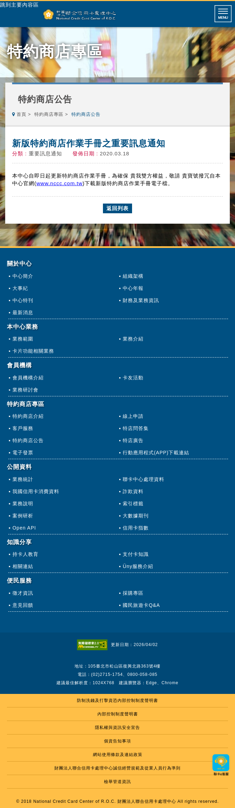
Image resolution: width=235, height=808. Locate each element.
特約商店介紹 (28, 416)
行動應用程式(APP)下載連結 (156, 452)
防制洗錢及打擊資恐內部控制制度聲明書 (117, 700)
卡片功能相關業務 (33, 351)
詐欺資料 (133, 491)
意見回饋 (22, 605)
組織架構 (133, 276)
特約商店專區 (48, 114)
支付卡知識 (136, 554)
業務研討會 (25, 390)
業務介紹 (133, 339)
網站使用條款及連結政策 (117, 754)
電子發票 (22, 452)
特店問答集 (136, 428)
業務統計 (22, 479)
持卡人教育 (25, 554)
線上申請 (133, 416)
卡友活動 (133, 377)
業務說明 (22, 503)
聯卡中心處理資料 (143, 479)
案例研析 (22, 515)
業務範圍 (22, 339)
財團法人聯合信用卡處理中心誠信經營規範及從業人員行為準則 (117, 768)
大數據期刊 (136, 515)
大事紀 (20, 288)
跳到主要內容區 (19, 5)
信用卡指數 (136, 528)
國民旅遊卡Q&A (141, 605)
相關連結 (22, 566)
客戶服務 (22, 428)
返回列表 (117, 208)
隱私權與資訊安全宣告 (117, 727)
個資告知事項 (117, 741)
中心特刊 (22, 300)
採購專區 (133, 593)
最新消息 (22, 312)
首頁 (21, 114)
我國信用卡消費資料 (35, 491)
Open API (24, 528)
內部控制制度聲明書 (117, 714)
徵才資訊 (22, 593)
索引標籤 (133, 503)
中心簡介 (22, 276)
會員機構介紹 (28, 377)
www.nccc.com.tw (59, 183)
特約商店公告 (28, 440)
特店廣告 (133, 440)
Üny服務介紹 (138, 566)
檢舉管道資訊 (117, 781)
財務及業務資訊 (141, 300)
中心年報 (133, 288)
